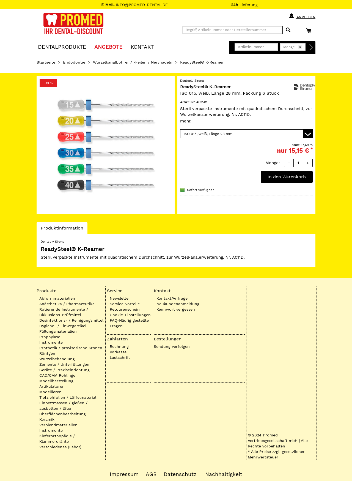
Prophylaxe (49, 337)
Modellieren (50, 392)
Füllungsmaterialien (58, 331)
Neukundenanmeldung (177, 304)
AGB (151, 474)
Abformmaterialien (57, 298)
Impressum (124, 474)
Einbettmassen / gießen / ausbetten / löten (63, 406)
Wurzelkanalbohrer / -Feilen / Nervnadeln (132, 62)
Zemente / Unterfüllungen (64, 364)
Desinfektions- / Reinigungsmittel (71, 320)
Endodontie (74, 62)
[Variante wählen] (246, 133)
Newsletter (120, 298)
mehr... (187, 121)
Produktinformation (61, 229)
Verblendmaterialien (58, 425)
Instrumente (51, 342)
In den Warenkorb (287, 176)
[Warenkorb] (310, 30)
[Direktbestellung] (311, 47)
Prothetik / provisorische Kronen (70, 348)
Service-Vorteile (125, 304)
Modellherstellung (56, 381)
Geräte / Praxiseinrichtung (64, 370)
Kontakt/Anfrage (172, 298)
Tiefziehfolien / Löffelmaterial (67, 397)
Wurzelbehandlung (57, 359)
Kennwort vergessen (175, 309)
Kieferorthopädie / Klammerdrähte (57, 439)
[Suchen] (288, 30)
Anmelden (302, 16)
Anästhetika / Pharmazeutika (67, 304)
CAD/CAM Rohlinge (57, 375)
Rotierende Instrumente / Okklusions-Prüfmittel (63, 312)
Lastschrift (120, 357)
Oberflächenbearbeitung (62, 414)
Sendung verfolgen (172, 346)
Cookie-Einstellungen (130, 315)
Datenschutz (180, 474)
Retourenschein (125, 309)
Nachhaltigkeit (223, 474)
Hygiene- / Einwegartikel (62, 326)
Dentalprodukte (62, 46)
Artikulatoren (52, 386)
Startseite (46, 62)
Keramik (46, 419)
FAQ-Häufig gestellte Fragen (129, 323)
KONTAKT (142, 46)
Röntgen (47, 353)
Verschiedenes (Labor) (60, 447)
